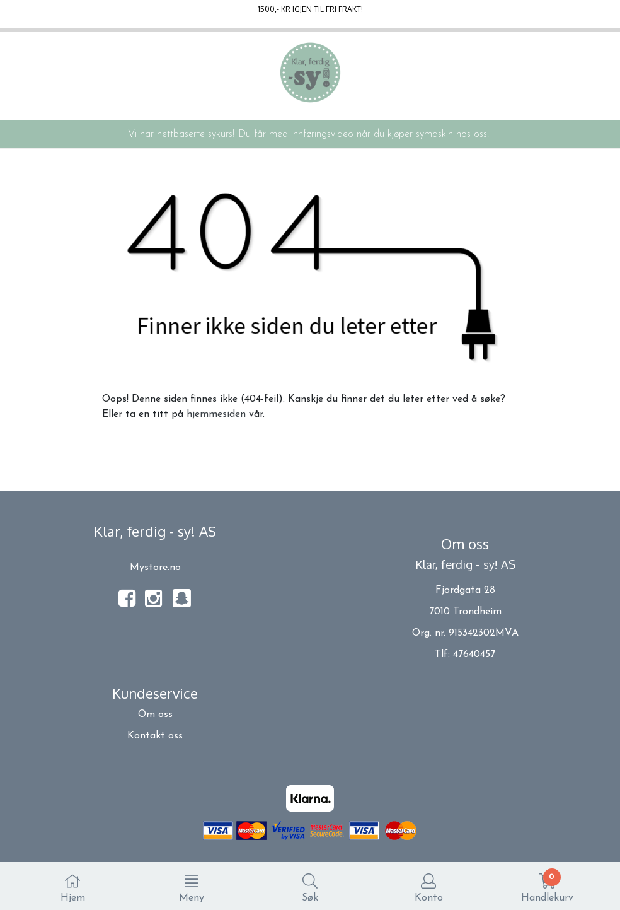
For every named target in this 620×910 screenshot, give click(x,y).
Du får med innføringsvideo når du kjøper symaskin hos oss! (363, 134)
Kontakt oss (155, 736)
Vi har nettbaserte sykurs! (181, 134)
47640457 (474, 655)
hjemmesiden (216, 414)
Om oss (155, 714)
